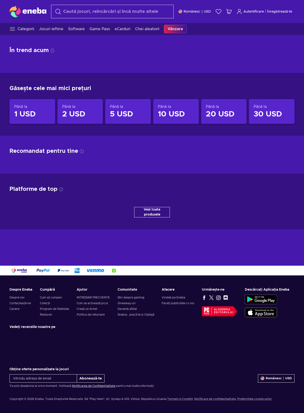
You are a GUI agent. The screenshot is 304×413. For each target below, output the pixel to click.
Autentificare (250, 11)
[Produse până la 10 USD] (176, 111)
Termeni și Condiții (180, 399)
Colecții (45, 303)
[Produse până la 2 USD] (80, 111)
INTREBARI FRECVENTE (93, 297)
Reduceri (46, 314)
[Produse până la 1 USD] (32, 111)
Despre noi (17, 297)
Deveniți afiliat (127, 308)
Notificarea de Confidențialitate (93, 385)
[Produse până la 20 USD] (224, 111)
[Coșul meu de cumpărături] (229, 11)
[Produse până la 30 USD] (271, 111)
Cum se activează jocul (92, 303)
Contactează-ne (20, 303)
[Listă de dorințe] (218, 11)
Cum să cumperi (51, 297)
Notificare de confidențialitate (215, 399)
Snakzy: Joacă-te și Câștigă (136, 314)
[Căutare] (112, 11)
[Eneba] (28, 11)
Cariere (14, 308)
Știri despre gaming (131, 297)
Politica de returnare (91, 314)
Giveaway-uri (127, 303)
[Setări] (194, 11)
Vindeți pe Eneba (173, 297)
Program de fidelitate (54, 308)
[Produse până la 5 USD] (128, 111)
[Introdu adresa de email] (43, 378)
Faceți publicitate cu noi (178, 303)
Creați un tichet (87, 308)
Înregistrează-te (279, 11)
